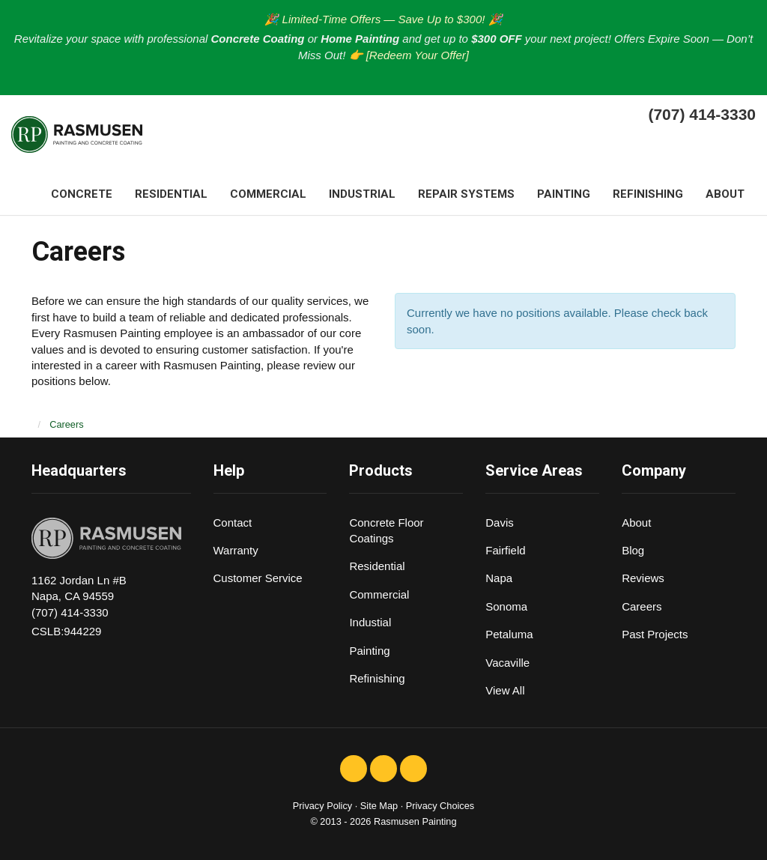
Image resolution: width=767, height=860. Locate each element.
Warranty (235, 550)
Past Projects (655, 634)
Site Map (379, 805)
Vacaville (507, 662)
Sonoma (506, 606)
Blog (633, 550)
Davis (499, 522)
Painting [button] (563, 194)
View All (504, 690)
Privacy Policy (322, 805)
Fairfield (505, 550)
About (636, 522)
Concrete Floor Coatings (386, 530)
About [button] (725, 194)
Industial (370, 622)
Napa (498, 578)
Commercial (379, 594)
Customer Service (258, 578)
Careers (641, 606)
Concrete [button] (81, 194)
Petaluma (509, 634)
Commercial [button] (268, 194)
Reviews (643, 578)
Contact (232, 522)
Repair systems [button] (466, 194)
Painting (369, 650)
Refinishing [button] (648, 194)
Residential (376, 566)
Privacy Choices (440, 805)
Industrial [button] (362, 194)
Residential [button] (171, 194)
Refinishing (376, 678)
